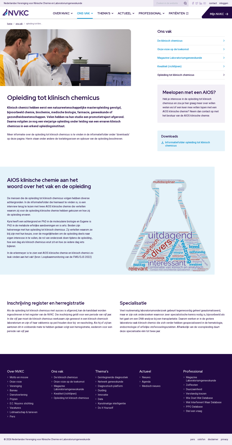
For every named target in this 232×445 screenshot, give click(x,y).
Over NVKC (15, 371)
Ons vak (19, 24)
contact (213, 3)
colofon (201, 439)
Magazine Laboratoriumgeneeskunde (191, 57)
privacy (224, 439)
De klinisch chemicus (191, 40)
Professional (193, 371)
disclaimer (213, 439)
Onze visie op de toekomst (191, 49)
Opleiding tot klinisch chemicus (191, 74)
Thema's (101, 371)
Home (9, 24)
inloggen (223, 3)
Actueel (145, 371)
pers (192, 439)
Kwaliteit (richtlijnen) (191, 66)
